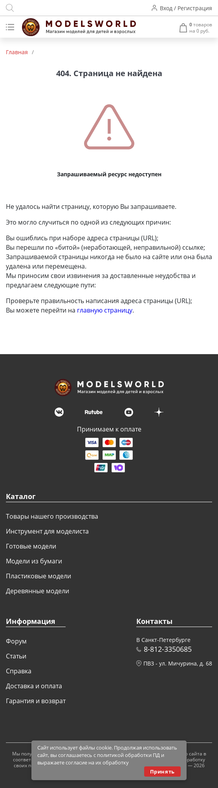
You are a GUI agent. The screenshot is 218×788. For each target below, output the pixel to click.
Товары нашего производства (52, 516)
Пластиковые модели (38, 576)
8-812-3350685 (168, 649)
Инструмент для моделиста (47, 531)
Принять (162, 771)
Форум (16, 641)
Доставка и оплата (34, 686)
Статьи (16, 656)
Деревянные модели (37, 591)
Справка (18, 671)
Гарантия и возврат (36, 701)
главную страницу (104, 310)
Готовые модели (31, 546)
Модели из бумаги (34, 561)
